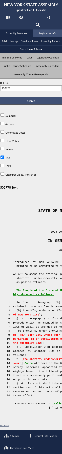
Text (7, 157)
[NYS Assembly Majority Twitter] (35, 18)
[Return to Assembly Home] (31, 7)
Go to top (4, 425)
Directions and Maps (19, 447)
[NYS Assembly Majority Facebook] (21, 18)
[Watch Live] (7, 18)
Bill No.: (4, 82)
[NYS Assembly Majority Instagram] (48, 18)
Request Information (43, 435)
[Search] (37, 25)
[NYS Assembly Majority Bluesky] (24, 25)
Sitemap (12, 435)
